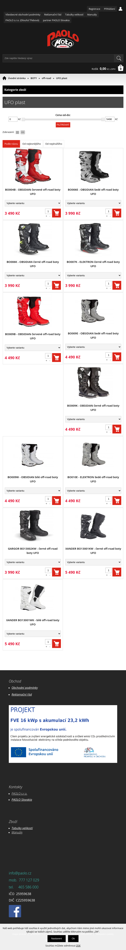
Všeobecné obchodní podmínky (23, 14)
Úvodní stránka (17, 78)
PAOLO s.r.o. (19, 794)
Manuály (92, 14)
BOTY (34, 78)
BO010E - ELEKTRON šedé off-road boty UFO (93, 479)
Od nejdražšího (53, 143)
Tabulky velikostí (74, 14)
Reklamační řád (52, 14)
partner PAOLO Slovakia (56, 20)
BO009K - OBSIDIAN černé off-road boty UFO (93, 408)
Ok (73, 938)
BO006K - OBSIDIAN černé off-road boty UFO (33, 264)
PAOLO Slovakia (22, 800)
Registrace (94, 8)
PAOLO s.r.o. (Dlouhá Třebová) (22, 20)
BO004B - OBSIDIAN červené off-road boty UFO (33, 192)
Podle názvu (11, 143)
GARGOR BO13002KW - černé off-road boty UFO (33, 551)
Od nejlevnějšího (31, 143)
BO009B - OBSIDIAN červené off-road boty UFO (33, 336)
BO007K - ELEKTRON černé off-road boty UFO (93, 264)
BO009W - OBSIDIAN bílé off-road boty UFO (33, 479)
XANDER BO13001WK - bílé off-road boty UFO (32, 622)
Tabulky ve (18, 828)
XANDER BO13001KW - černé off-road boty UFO (93, 551)
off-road (46, 78)
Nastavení (56, 938)
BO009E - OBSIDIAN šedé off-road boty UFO (93, 335)
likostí (29, 828)
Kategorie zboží (63, 89)
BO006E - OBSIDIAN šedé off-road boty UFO (93, 192)
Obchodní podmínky (25, 688)
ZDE (78, 945)
